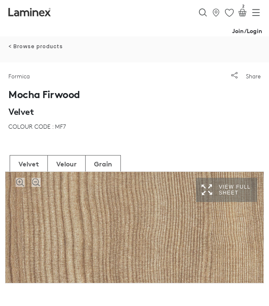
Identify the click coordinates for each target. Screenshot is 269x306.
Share (246, 76)
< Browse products (35, 46)
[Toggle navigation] (256, 14)
